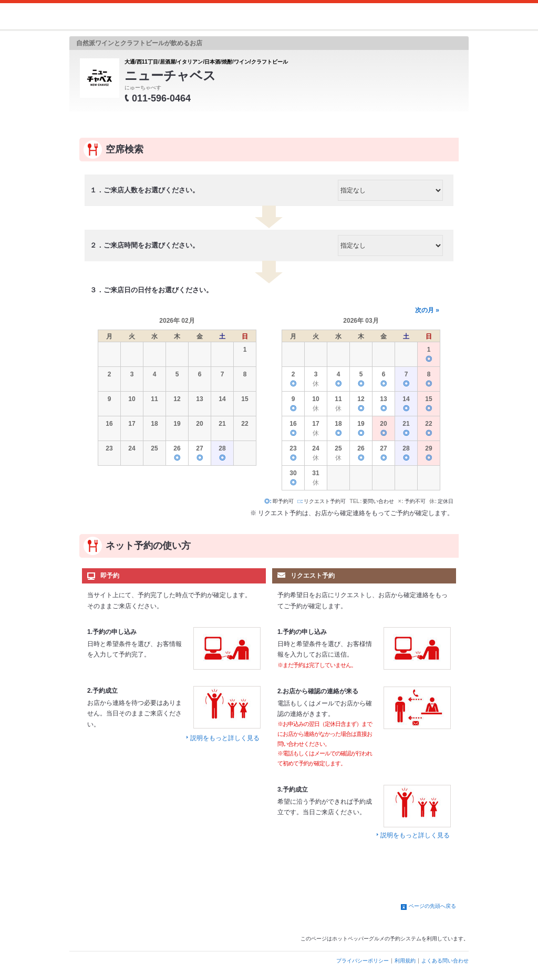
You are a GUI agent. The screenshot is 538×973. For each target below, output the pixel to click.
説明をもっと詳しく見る (225, 738)
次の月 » (427, 310)
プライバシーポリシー (362, 961)
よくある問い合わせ (445, 961)
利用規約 (405, 961)
